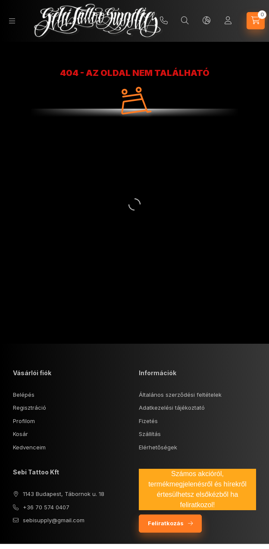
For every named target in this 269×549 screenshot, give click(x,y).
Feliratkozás (166, 523)
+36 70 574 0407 (46, 507)
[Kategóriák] (12, 21)
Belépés (23, 394)
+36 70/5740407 (164, 21)
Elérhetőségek (158, 447)
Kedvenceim (29, 447)
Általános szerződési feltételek (180, 394)
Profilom (24, 420)
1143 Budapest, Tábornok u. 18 (63, 493)
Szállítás (150, 433)
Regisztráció (29, 407)
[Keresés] (185, 20)
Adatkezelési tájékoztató (172, 407)
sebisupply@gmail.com (53, 520)
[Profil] (228, 20)
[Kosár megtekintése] (256, 20)
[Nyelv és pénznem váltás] (206, 20)
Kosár (20, 433)
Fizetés (148, 420)
